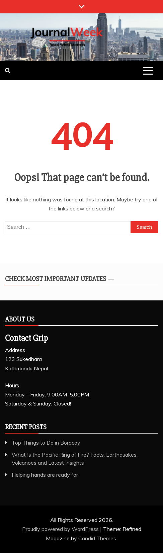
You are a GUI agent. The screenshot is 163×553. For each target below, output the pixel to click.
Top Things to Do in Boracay (46, 442)
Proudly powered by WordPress (61, 529)
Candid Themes (97, 538)
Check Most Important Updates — (59, 279)
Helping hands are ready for (45, 474)
